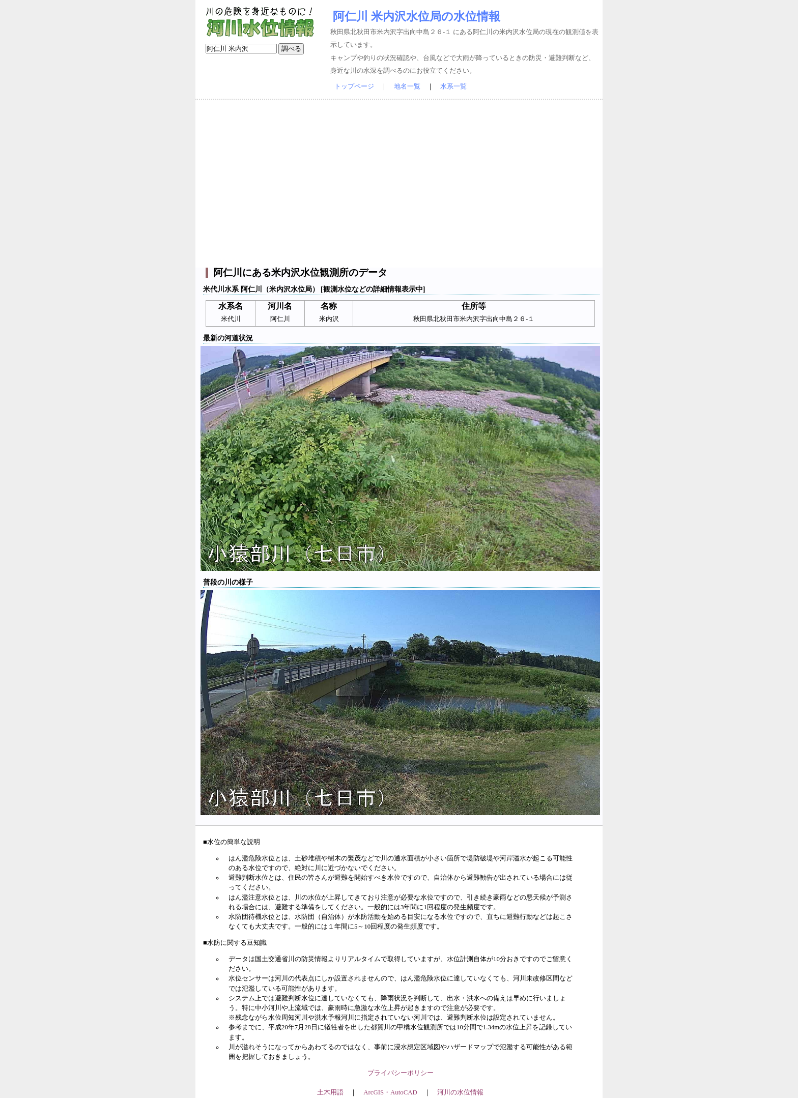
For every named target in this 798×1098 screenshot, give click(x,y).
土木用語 (330, 1092)
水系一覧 (453, 86)
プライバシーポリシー (400, 1073)
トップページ (354, 86)
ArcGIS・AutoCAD (390, 1092)
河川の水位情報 (460, 1092)
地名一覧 (407, 86)
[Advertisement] (399, 183)
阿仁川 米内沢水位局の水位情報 (416, 16)
